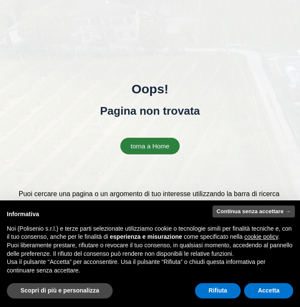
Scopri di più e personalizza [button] (59, 290)
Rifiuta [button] (218, 290)
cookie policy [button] (261, 236)
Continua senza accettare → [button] (254, 211)
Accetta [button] (269, 290)
